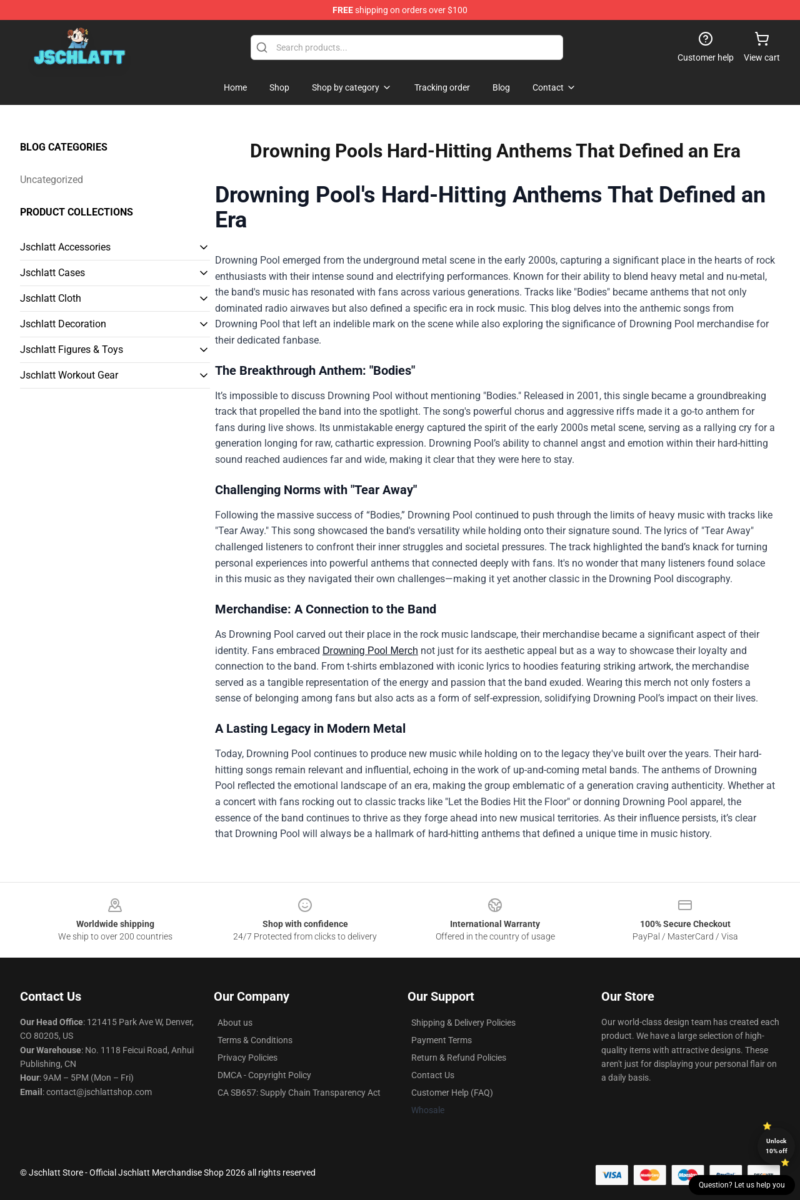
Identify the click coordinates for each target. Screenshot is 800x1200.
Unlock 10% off (777, 1146)
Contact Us (432, 1075)
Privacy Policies (248, 1058)
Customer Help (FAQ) (452, 1093)
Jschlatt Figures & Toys (71, 349)
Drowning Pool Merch (370, 650)
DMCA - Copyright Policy (264, 1075)
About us (235, 1023)
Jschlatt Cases (52, 273)
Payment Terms (441, 1040)
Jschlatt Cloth (50, 298)
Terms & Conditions (255, 1040)
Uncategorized (51, 180)
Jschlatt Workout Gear (69, 375)
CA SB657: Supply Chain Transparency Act (299, 1093)
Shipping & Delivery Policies (463, 1023)
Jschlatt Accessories (65, 247)
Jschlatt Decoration (63, 324)
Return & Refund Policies (458, 1058)
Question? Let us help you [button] (742, 1185)
